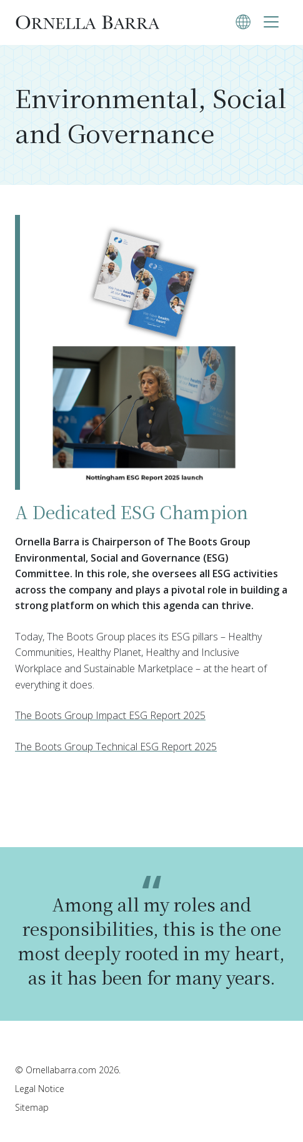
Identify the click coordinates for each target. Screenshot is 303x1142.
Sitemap (32, 1107)
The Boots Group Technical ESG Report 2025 (116, 746)
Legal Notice (39, 1089)
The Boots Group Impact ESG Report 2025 (110, 715)
